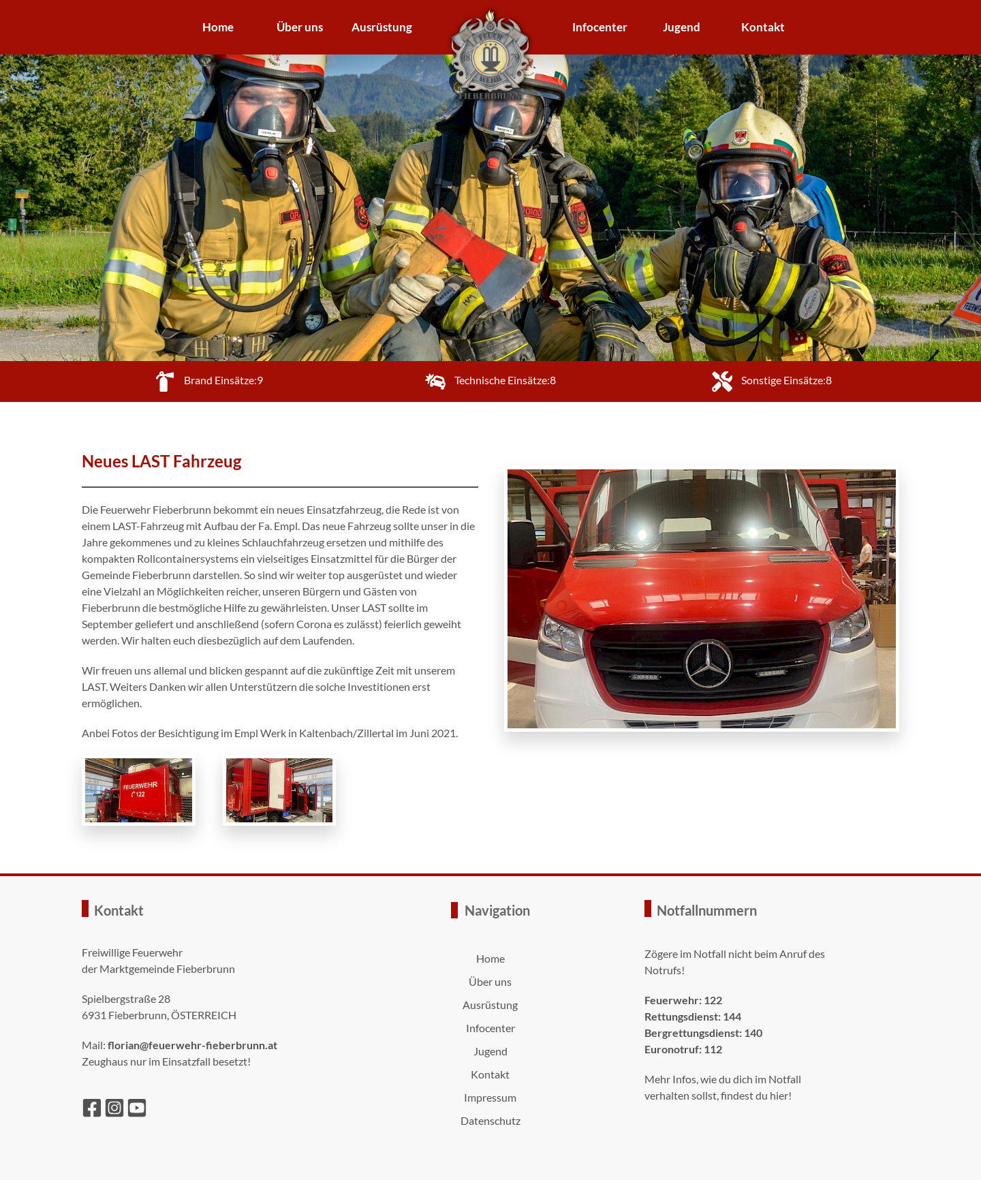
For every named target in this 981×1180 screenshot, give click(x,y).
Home (218, 27)
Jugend (681, 27)
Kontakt (763, 27)
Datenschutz (490, 1120)
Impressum (490, 1097)
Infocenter (599, 27)
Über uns (300, 27)
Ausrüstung (382, 27)
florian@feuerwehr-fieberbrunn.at (192, 1044)
